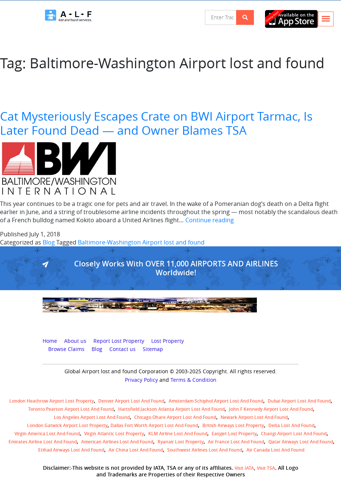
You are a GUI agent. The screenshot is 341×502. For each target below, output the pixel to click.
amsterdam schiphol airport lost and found (216, 401)
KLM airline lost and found (177, 433)
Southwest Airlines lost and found (204, 450)
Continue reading (209, 220)
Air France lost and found (236, 442)
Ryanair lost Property (180, 442)
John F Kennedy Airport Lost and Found (271, 409)
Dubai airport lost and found (299, 401)
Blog (49, 242)
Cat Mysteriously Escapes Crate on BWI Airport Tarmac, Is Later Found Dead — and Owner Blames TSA (156, 123)
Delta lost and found (291, 425)
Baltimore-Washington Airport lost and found (141, 242)
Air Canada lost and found (275, 450)
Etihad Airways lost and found (71, 450)
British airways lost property (233, 425)
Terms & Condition (193, 380)
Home (50, 341)
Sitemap (153, 349)
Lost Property (167, 341)
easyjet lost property (234, 433)
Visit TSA (266, 468)
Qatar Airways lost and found (300, 442)
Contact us (122, 349)
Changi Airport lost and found (294, 433)
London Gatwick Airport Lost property (67, 425)
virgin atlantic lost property (114, 433)
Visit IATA (244, 468)
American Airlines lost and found (117, 442)
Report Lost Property (118, 341)
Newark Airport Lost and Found (254, 417)
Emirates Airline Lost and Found (43, 442)
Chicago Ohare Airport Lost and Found (175, 417)
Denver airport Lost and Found (131, 401)
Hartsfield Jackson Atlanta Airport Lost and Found (171, 409)
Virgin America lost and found (47, 433)
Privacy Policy (141, 380)
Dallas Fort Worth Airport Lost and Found (154, 425)
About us (75, 341)
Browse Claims (66, 349)
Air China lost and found (136, 450)
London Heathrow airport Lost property (51, 401)
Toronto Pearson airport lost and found (71, 409)
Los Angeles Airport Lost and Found (92, 417)
